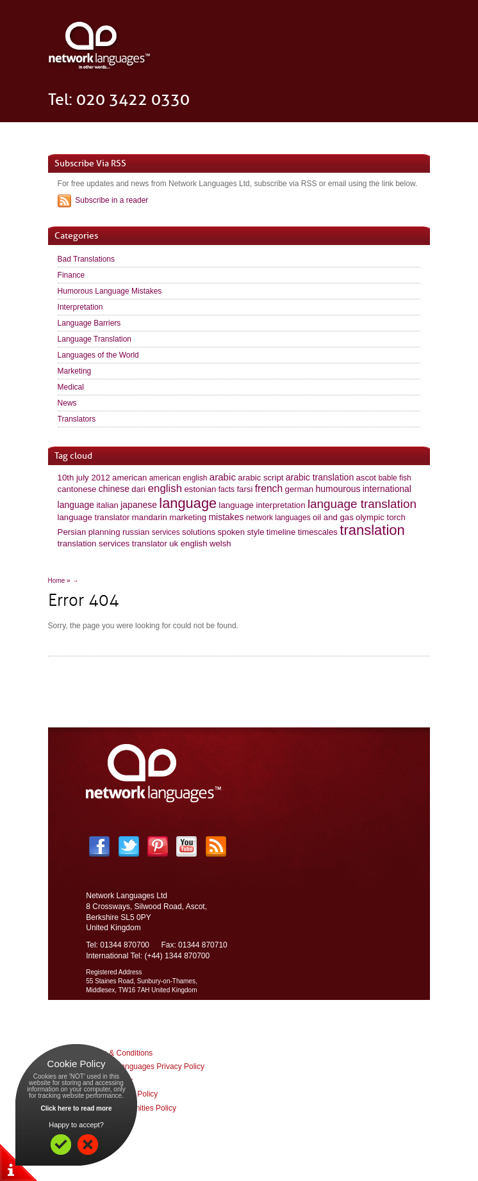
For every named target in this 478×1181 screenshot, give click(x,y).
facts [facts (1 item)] (226, 489)
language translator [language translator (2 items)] (94, 517)
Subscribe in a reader (111, 200)
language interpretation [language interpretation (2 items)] (262, 505)
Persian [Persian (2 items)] (72, 532)
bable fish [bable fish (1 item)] (394, 477)
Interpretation (80, 307)
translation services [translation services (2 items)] (94, 543)
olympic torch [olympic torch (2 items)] (381, 517)
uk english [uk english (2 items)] (188, 543)
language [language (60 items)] (188, 503)
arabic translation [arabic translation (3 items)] (320, 477)
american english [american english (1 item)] (178, 477)
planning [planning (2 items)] (104, 532)
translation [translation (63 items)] (372, 530)
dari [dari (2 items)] (138, 489)
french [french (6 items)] (269, 488)
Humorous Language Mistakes (110, 291)
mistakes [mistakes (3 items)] (225, 517)
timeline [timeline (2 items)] (281, 532)
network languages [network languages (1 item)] (278, 517)
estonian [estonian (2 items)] (201, 489)
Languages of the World (98, 355)
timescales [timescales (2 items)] (318, 532)
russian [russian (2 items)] (136, 532)
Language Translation (94, 339)
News (67, 403)
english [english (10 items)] (165, 488)
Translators (77, 419)
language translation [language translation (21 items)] (362, 504)
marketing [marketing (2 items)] (187, 517)
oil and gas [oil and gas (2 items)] (333, 517)
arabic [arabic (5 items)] (223, 477)
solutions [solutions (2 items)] (198, 532)
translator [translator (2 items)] (149, 543)
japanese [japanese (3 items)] (138, 505)
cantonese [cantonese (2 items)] (77, 489)
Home (56, 580)
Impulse (267, 1145)
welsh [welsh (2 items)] (220, 543)
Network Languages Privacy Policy (145, 1066)
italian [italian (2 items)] (107, 505)
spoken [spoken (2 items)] (231, 532)
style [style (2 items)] (255, 532)
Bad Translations (86, 259)
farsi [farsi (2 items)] (244, 489)
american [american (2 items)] (129, 477)
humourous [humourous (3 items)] (338, 489)
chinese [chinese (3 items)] (114, 489)
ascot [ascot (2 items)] (366, 477)
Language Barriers (89, 323)
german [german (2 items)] (298, 489)
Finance (71, 275)
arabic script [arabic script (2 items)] (260, 477)
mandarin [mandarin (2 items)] (149, 517)
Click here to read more (75, 1108)
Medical (71, 387)
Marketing (75, 371)
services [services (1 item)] (166, 532)
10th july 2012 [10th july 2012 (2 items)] (84, 477)
